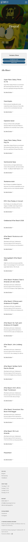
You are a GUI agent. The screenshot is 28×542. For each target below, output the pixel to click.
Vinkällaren (4, 478)
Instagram (4, 515)
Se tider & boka (8, 92)
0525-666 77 (5, 501)
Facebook (4, 513)
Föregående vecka (14, 59)
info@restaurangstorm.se (8, 503)
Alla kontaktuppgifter (7, 505)
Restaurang (4, 475)
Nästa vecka (14, 62)
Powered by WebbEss (7, 534)
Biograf (3, 473)
